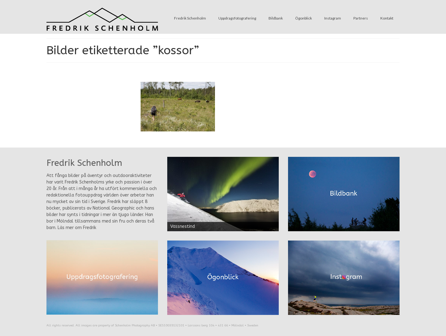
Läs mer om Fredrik (77, 227)
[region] (223, 194)
